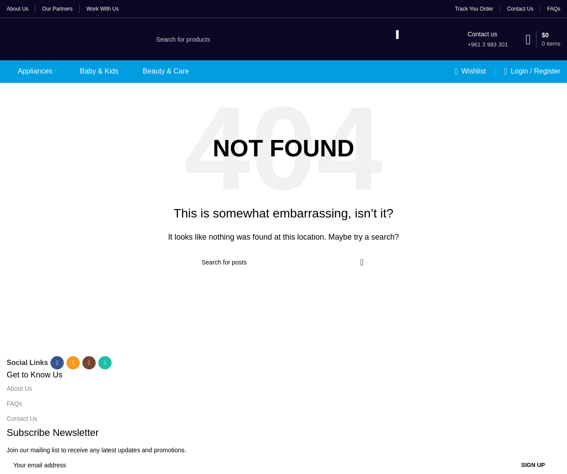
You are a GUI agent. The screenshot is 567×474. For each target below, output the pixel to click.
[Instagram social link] (89, 362)
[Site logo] (51, 39)
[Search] (272, 39)
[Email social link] (73, 362)
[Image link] (120, 337)
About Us (19, 388)
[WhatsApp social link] (105, 362)
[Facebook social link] (57, 362)
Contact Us (22, 418)
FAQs (14, 403)
